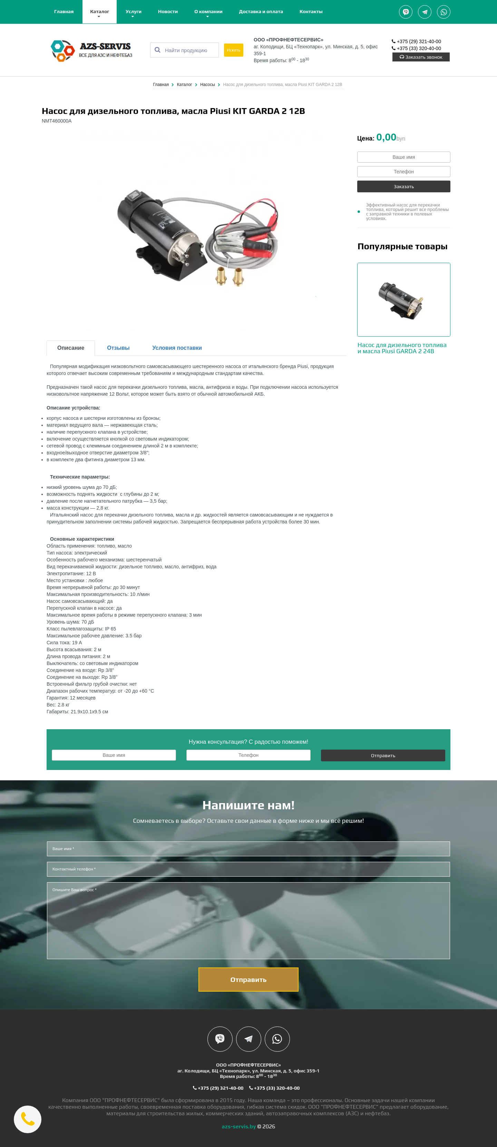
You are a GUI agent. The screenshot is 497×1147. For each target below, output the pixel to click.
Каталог (99, 11)
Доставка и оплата (261, 11)
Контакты (311, 11)
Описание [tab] (70, 348)
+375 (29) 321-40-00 (416, 41)
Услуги (134, 11)
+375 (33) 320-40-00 (416, 48)
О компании (208, 11)
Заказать (404, 186)
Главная (64, 11)
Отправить (383, 755)
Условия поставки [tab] (177, 348)
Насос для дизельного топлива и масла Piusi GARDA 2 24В (402, 348)
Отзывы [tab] (118, 348)
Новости (168, 11)
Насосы (208, 84)
